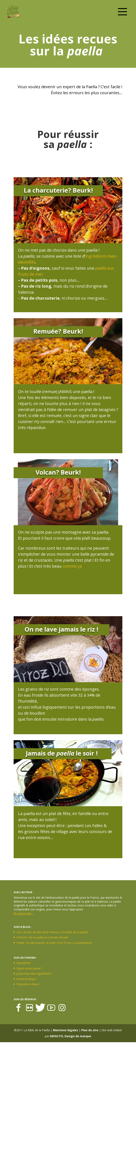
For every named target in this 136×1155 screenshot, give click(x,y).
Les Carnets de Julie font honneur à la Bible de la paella (52, 932)
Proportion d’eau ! (28, 984)
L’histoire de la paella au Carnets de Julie (42, 937)
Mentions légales (65, 1030)
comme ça (72, 566)
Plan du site (89, 1030)
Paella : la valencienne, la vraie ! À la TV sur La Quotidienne (54, 943)
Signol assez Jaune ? (29, 968)
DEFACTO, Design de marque (70, 1036)
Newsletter (23, 963)
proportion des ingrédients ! (34, 973)
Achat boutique (26, 979)
